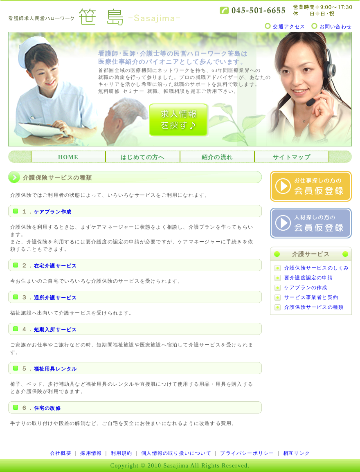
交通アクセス (289, 26)
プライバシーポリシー (247, 453)
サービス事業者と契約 (311, 297)
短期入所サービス (55, 330)
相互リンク (296, 453)
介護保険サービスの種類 (314, 307)
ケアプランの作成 (306, 287)
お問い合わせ (336, 26)
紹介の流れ (217, 157)
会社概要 (61, 453)
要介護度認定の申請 (308, 278)
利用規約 (122, 453)
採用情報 (91, 453)
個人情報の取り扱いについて (176, 453)
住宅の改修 (47, 408)
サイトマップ (291, 157)
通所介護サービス (55, 298)
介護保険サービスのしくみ (316, 268)
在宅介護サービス (55, 266)
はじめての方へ (143, 157)
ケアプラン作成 (53, 212)
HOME (68, 157)
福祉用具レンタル (55, 369)
